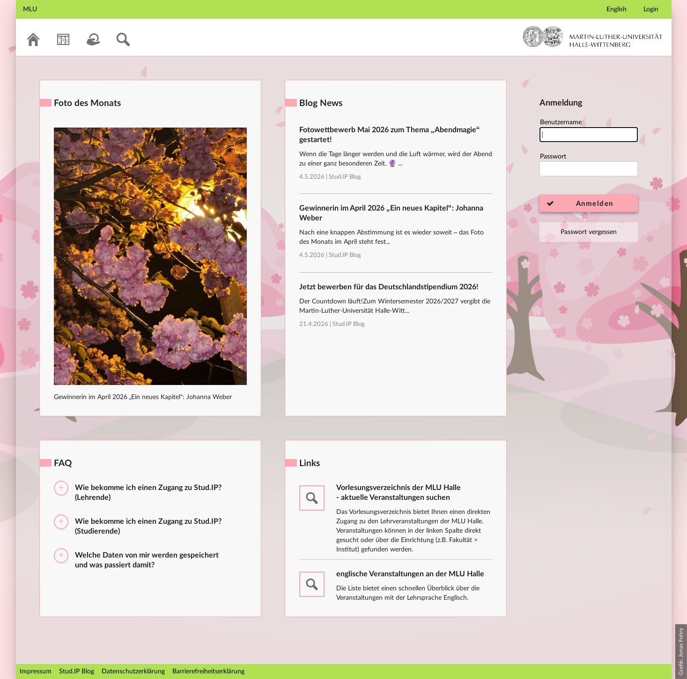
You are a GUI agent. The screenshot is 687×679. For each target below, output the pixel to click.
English (616, 9)
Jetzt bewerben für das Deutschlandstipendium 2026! (389, 287)
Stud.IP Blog (345, 177)
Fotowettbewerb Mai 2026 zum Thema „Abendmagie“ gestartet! (389, 134)
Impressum (36, 671)
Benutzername (588, 130)
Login (650, 9)
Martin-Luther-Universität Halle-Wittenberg (592, 37)
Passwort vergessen (589, 232)
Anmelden (594, 203)
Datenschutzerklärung (133, 671)
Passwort (588, 164)
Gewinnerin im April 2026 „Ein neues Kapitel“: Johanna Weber (143, 397)
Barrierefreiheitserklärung (208, 671)
